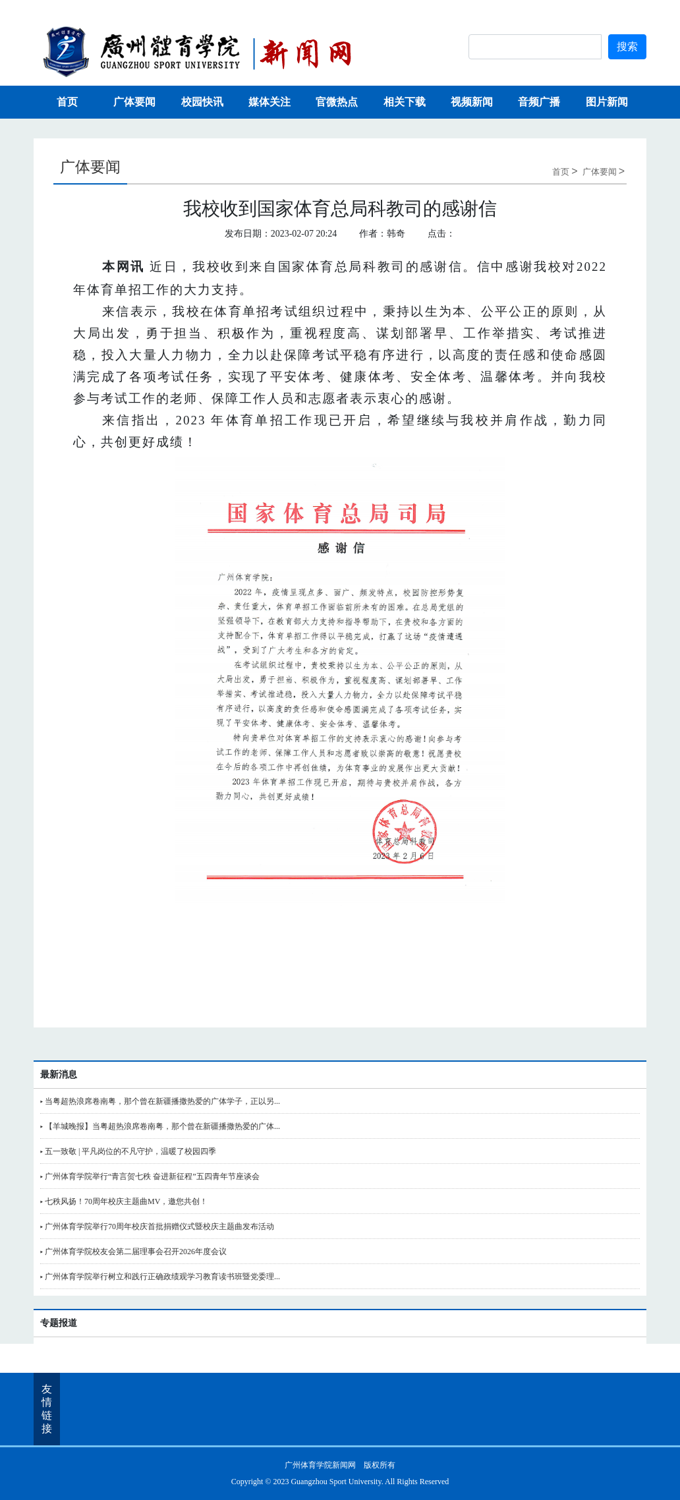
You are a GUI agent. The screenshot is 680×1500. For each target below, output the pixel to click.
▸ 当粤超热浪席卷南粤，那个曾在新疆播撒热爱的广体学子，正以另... (160, 1101)
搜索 (627, 46)
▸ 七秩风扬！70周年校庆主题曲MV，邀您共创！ (124, 1201)
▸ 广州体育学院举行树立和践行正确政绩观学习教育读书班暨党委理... (160, 1276)
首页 (67, 101)
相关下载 (404, 101)
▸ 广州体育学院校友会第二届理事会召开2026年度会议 (133, 1251)
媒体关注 (269, 101)
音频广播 (539, 101)
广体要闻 (134, 101)
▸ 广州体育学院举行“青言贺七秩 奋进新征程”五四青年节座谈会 (150, 1176)
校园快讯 (202, 101)
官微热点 (337, 101)
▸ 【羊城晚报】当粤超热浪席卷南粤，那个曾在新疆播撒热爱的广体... (160, 1126)
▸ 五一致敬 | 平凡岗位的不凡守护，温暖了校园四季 (128, 1151)
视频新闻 (472, 101)
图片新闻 (607, 101)
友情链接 (47, 1408)
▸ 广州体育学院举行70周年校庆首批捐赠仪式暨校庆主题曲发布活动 (157, 1226)
